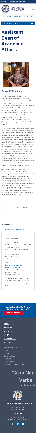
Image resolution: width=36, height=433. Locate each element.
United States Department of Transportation (15, 1)
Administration (17, 17)
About (9, 17)
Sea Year (7, 342)
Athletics (7, 335)
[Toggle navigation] (33, 9)
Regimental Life (10, 339)
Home (3, 17)
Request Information (13, 313)
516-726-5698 (15, 267)
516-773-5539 (13, 270)
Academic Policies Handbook (14, 230)
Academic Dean (28, 17)
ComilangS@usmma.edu (13, 265)
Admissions (8, 327)
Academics (8, 331)
